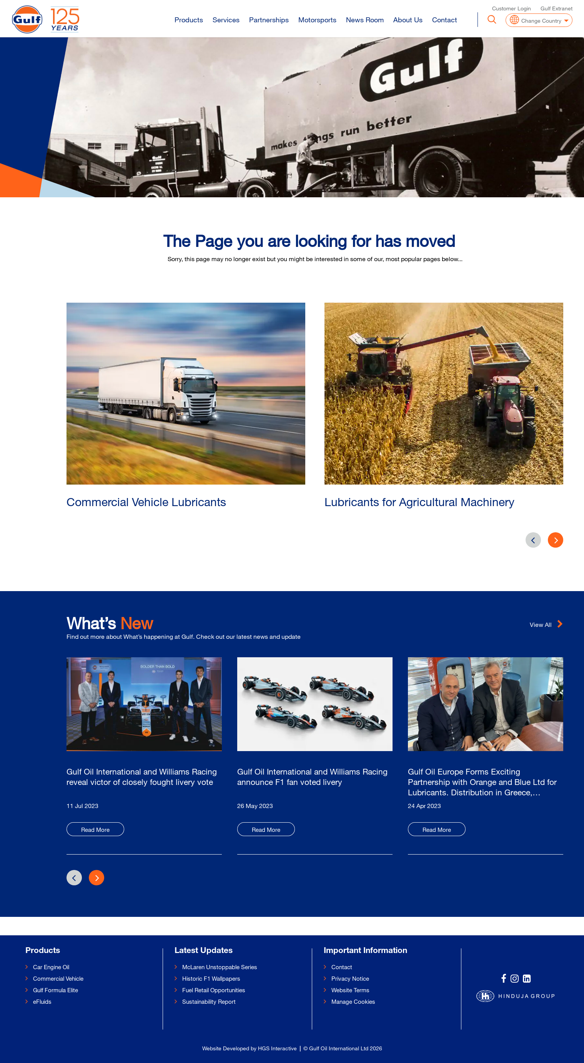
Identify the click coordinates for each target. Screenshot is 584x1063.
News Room (365, 19)
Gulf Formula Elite (55, 989)
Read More (95, 829)
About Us (408, 19)
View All (546, 624)
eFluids (42, 1001)
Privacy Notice (350, 978)
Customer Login (511, 8)
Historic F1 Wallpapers (211, 978)
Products (189, 19)
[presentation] (555, 540)
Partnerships (269, 19)
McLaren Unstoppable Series (219, 966)
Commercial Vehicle (58, 978)
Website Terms (350, 989)
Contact (444, 19)
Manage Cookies (353, 1001)
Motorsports (317, 19)
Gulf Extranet (556, 8)
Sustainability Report (209, 1001)
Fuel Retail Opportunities (213, 989)
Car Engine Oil (51, 966)
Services (226, 19)
